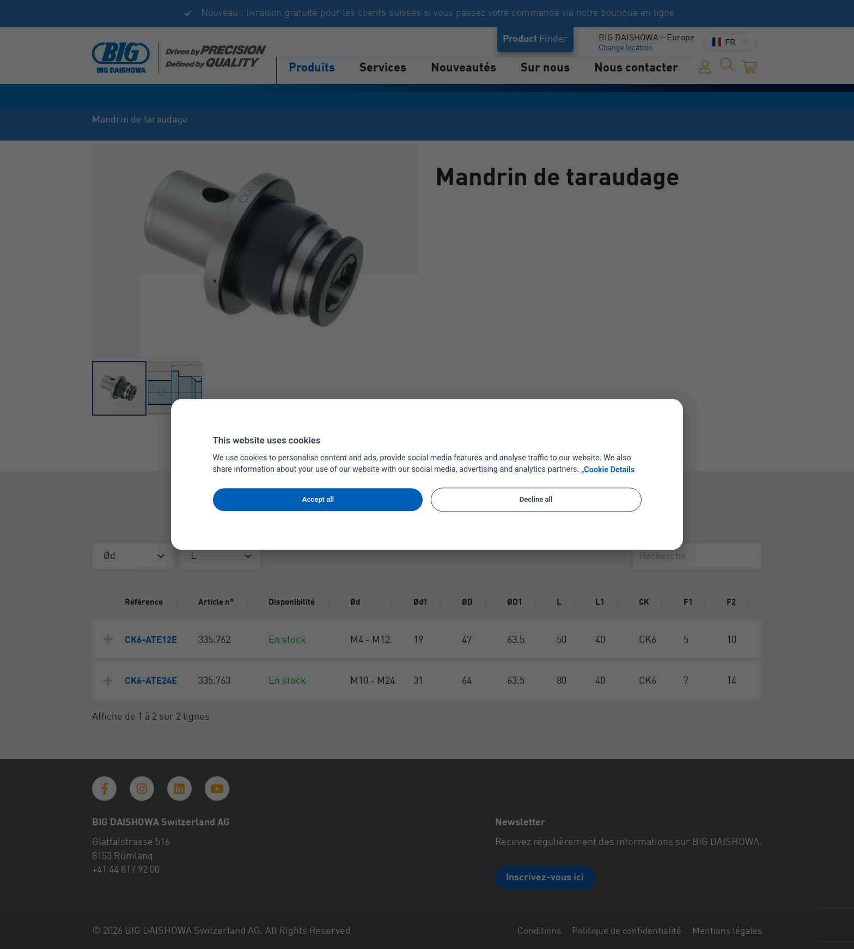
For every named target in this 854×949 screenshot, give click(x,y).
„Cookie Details (608, 469)
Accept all (318, 499)
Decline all (536, 499)
